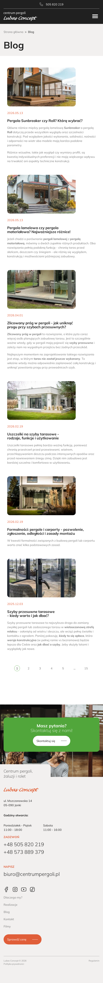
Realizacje (10, 904)
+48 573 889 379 (24, 852)
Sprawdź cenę (16, 939)
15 (86, 668)
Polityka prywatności (14, 964)
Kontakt (9, 919)
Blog (7, 912)
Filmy (7, 926)
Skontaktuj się (45, 741)
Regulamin (94, 960)
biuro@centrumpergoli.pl (32, 874)
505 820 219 (51, 4)
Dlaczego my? (13, 897)
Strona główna (13, 32)
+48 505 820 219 (24, 844)
